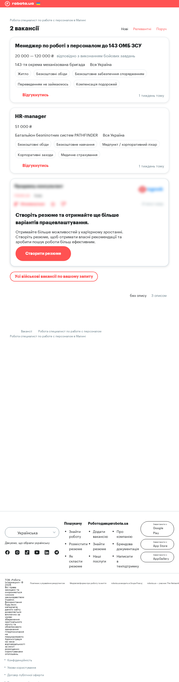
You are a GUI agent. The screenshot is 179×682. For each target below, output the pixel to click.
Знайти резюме (99, 546)
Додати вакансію (100, 533)
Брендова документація (128, 546)
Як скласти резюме (75, 560)
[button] (157, 529)
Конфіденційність (19, 659)
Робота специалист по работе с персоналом (69, 330)
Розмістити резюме (78, 546)
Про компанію (124, 533)
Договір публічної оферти (25, 674)
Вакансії (26, 330)
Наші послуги (99, 558)
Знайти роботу (75, 533)
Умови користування (21, 667)
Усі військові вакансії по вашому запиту (54, 277)
